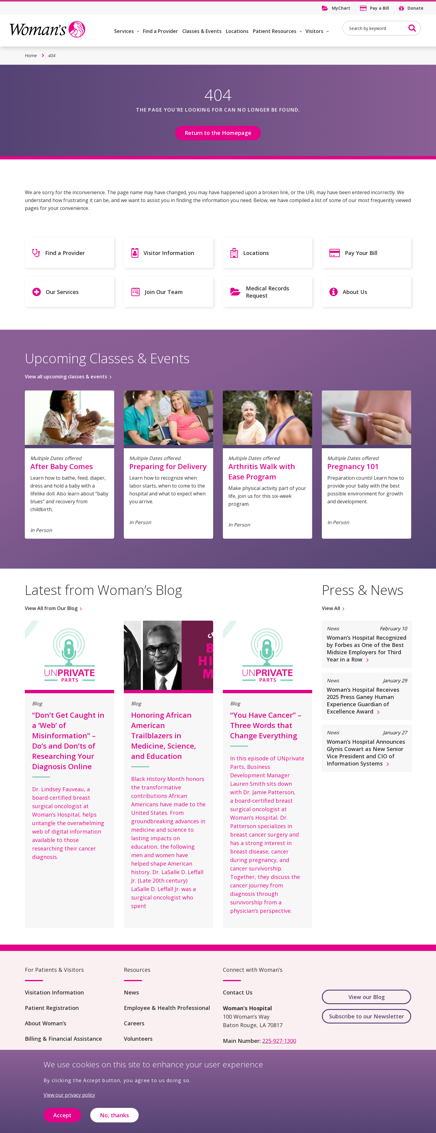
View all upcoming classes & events (66, 376)
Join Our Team (164, 291)
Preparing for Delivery (167, 466)
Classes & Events (202, 31)
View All (331, 608)
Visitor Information (169, 252)
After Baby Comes (61, 466)
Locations (237, 31)
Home (31, 55)
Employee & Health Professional (167, 1007)
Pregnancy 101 (353, 466)
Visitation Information (54, 992)
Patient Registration (52, 1007)
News (131, 992)
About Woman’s (45, 1023)
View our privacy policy (69, 1099)
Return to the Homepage (218, 132)
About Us (355, 291)
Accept (62, 1119)
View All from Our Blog (51, 608)
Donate (415, 8)
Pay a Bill (379, 8)
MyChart (341, 8)
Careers (134, 1023)
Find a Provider (160, 31)
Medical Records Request (267, 292)
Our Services (62, 291)
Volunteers (138, 1038)
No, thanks (114, 1119)
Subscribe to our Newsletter (366, 1016)
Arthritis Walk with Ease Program (261, 471)
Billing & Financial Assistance (63, 1038)
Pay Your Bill (361, 252)
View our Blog (366, 997)
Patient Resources (274, 31)
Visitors (314, 31)
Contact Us (238, 992)
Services (124, 31)
